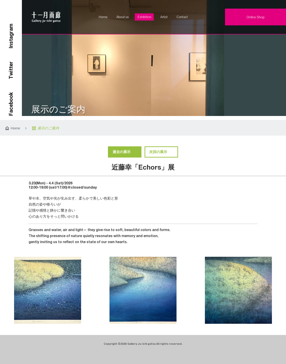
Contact (182, 17)
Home (103, 17)
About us (122, 17)
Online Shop (255, 17)
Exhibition (144, 17)
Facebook (11, 104)
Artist (164, 17)
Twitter (11, 70)
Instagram (11, 36)
